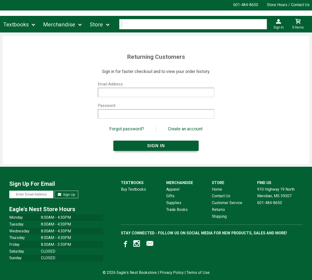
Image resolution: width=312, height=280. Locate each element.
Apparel (172, 189)
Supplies (173, 202)
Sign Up (66, 195)
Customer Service (227, 202)
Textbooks (16, 24)
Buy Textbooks (133, 189)
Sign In (278, 27)
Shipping (219, 216)
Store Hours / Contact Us (288, 4)
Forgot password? (126, 128)
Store (96, 24)
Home (217, 189)
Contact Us (221, 196)
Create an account (185, 128)
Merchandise (59, 24)
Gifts (170, 196)
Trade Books (177, 209)
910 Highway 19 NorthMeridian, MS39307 (276, 192)
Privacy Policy (172, 272)
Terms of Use (198, 272)
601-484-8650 (245, 4)
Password (106, 105)
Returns (218, 209)
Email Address (110, 84)
